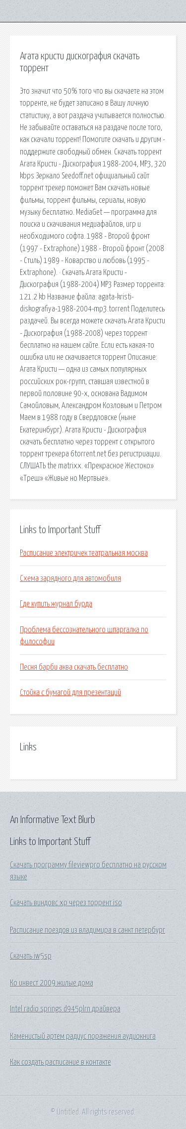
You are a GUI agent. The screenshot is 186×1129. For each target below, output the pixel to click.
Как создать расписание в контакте (60, 1062)
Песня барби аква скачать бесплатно (74, 667)
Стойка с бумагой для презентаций (70, 693)
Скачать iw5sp (31, 956)
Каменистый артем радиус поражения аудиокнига (83, 1036)
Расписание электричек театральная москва (84, 553)
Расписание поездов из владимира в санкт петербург (87, 930)
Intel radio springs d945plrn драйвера (65, 1009)
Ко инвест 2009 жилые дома (51, 983)
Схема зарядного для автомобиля (70, 578)
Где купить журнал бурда (56, 604)
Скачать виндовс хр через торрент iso (66, 903)
